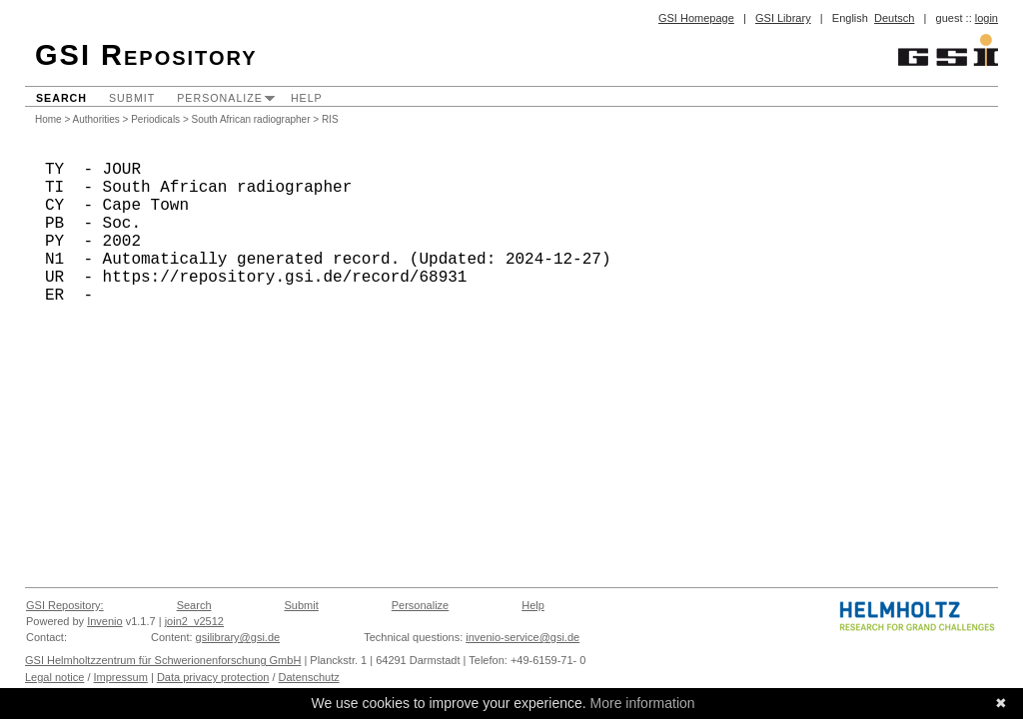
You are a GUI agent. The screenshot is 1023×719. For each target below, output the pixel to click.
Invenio (104, 621)
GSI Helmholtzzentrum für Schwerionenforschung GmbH (163, 660)
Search (61, 98)
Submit (132, 98)
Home (48, 119)
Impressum (121, 677)
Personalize (220, 98)
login (986, 18)
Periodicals (155, 119)
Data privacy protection (213, 677)
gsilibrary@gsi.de (238, 637)
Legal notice (54, 677)
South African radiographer (251, 119)
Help (307, 98)
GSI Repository (146, 55)
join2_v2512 (194, 621)
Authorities (96, 119)
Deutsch (894, 18)
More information (642, 703)
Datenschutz (309, 677)
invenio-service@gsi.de (522, 637)
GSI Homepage (696, 18)
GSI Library (783, 18)
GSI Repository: (65, 605)
